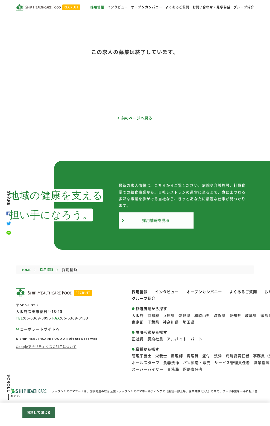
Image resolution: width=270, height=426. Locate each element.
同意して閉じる (39, 413)
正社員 (138, 338)
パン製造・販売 (197, 362)
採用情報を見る (156, 223)
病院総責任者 (237, 355)
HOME (26, 270)
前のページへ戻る (136, 117)
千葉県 (153, 322)
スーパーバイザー (147, 369)
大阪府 (138, 315)
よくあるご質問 (177, 7)
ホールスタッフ (146, 362)
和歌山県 (202, 315)
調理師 (177, 355)
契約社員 (155, 338)
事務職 (173, 369)
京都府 (153, 315)
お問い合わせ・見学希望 (211, 7)
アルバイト (177, 338)
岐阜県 (251, 315)
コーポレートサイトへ (40, 329)
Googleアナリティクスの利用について (46, 347)
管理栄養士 (142, 355)
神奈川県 (171, 322)
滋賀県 (220, 315)
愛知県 (235, 315)
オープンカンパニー (146, 7)
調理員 (193, 355)
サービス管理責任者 (232, 362)
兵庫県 (169, 315)
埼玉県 (189, 322)
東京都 (138, 322)
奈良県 (184, 315)
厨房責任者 (193, 369)
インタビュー (117, 7)
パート (196, 338)
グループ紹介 (244, 7)
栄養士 (161, 355)
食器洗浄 (171, 362)
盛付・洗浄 (212, 355)
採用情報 (97, 7)
